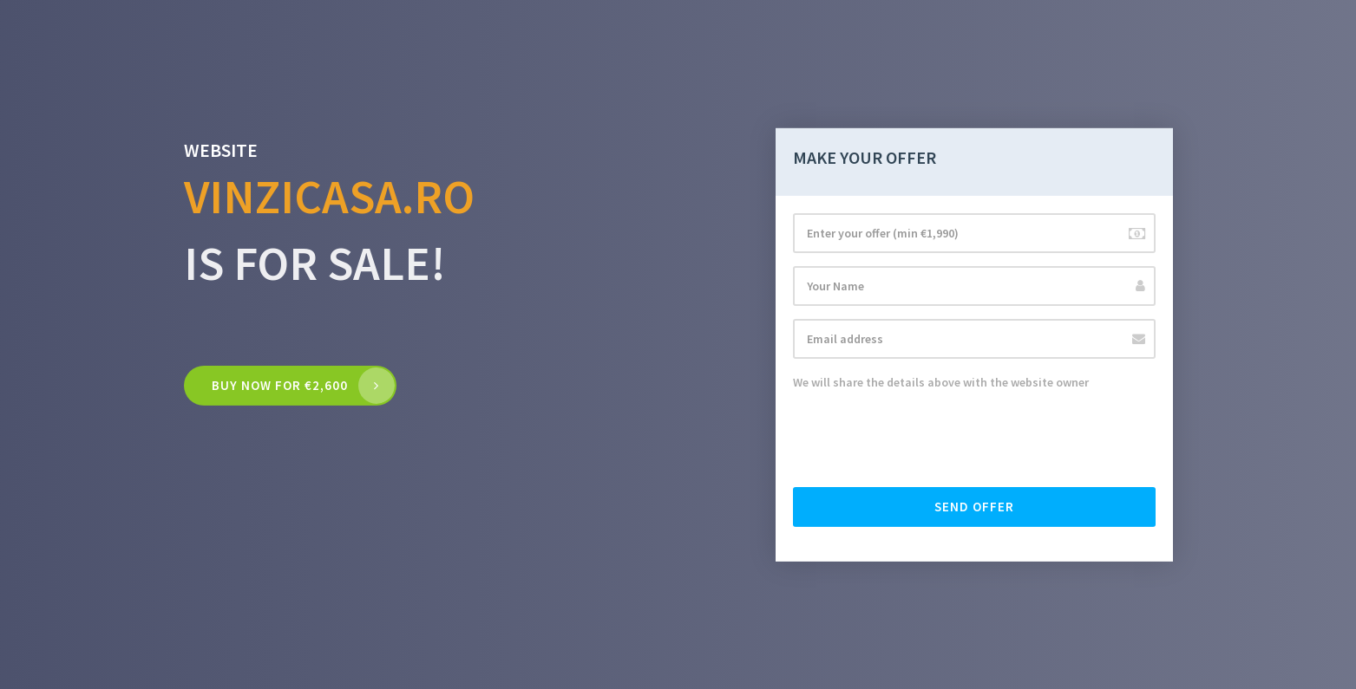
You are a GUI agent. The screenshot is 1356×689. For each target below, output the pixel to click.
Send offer (974, 506)
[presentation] (925, 440)
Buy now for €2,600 (280, 385)
